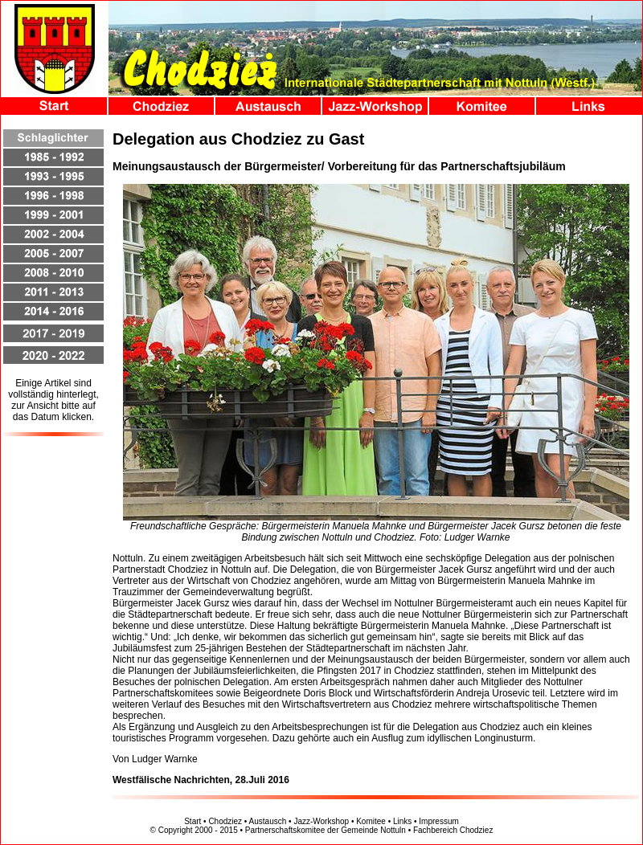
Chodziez (225, 821)
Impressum (438, 821)
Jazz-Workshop (321, 821)
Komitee (371, 821)
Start (192, 821)
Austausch (268, 821)
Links (402, 821)
